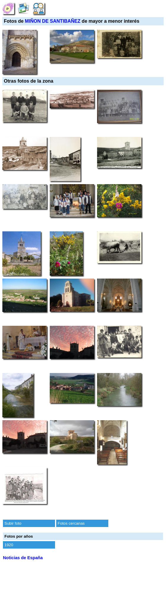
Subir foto (12, 523)
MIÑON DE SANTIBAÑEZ (52, 21)
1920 (8, 545)
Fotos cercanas (71, 523)
